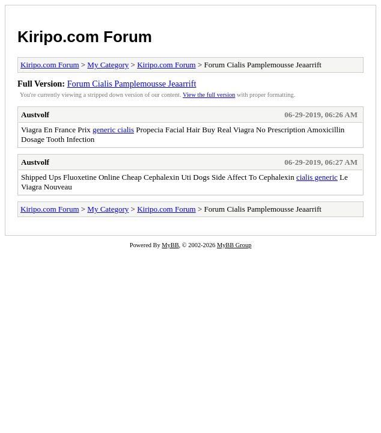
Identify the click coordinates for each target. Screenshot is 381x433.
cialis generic (317, 177)
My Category (108, 64)
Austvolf (35, 114)
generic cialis (113, 129)
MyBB (170, 245)
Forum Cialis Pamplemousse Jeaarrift (132, 83)
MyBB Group (234, 245)
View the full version (209, 94)
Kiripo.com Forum (84, 37)
